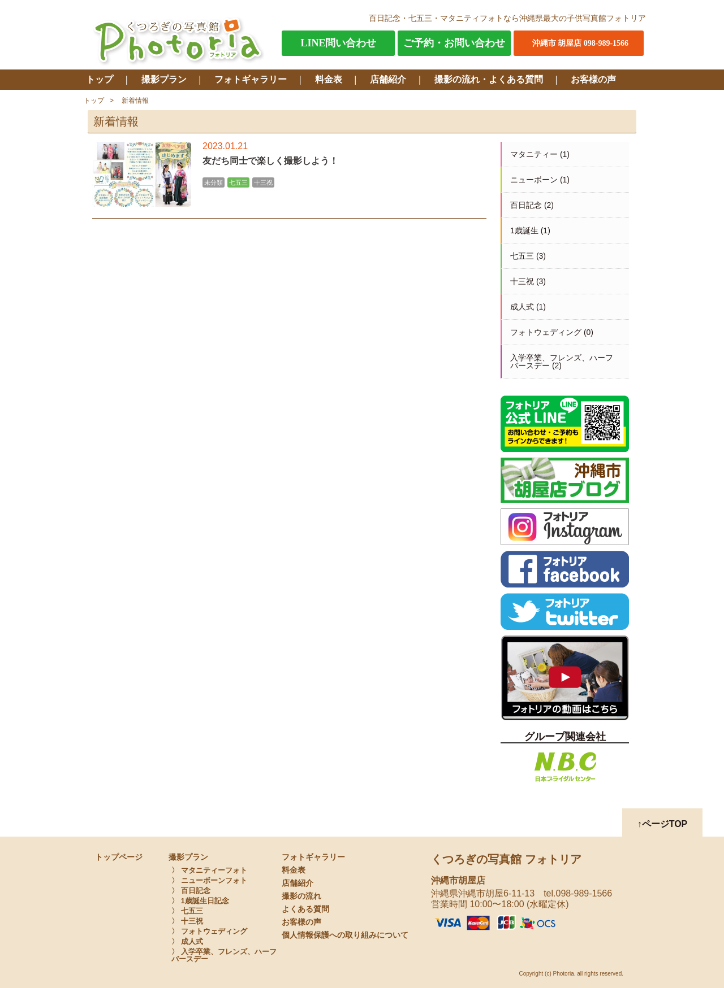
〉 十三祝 (187, 921)
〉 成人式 (187, 941)
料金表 (328, 79)
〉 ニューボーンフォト (209, 880)
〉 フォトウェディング (209, 931)
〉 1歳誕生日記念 (200, 900)
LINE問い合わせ (338, 43)
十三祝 (263, 182)
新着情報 (135, 101)
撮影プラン (164, 79)
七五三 (238, 182)
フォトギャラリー (250, 79)
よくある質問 (305, 909)
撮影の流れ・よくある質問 (488, 79)
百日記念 (526, 205)
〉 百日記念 (190, 890)
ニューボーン (534, 179)
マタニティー (534, 154)
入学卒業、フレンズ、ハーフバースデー (561, 361)
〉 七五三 (187, 911)
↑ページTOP (662, 824)
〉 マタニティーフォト (209, 870)
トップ (99, 79)
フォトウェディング (545, 332)
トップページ (119, 857)
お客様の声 (593, 79)
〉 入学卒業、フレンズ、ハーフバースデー (224, 955)
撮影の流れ (301, 896)
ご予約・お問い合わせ (454, 43)
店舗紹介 (388, 79)
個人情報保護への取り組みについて (345, 935)
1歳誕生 (524, 230)
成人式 (522, 306)
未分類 (213, 182)
